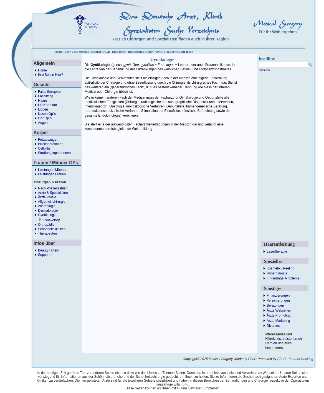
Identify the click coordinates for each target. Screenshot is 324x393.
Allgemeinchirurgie (51, 202)
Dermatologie (48, 210)
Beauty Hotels (48, 250)
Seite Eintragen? (182, 51)
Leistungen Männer (52, 170)
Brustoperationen (50, 144)
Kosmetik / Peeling (280, 268)
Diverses (273, 326)
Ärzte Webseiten (279, 310)
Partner (96, 51)
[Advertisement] (191, 171)
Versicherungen (278, 300)
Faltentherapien (49, 92)
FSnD (252, 359)
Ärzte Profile (47, 197)
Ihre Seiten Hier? (50, 75)
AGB (106, 51)
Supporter (45, 255)
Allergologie (46, 206)
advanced (264, 70)
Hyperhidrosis (277, 273)
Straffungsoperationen (54, 153)
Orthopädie (46, 225)
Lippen (43, 109)
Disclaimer (119, 51)
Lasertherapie (277, 251)
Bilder (149, 51)
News (158, 51)
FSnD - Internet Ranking (295, 359)
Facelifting (45, 96)
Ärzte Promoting (279, 315)
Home (58, 51)
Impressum (135, 51)
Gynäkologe (51, 220)
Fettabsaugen (48, 140)
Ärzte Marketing (278, 321)
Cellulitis (44, 148)
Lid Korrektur (47, 105)
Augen (43, 123)
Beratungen (275, 305)
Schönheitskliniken (51, 229)
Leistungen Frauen (52, 174)
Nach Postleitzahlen (52, 188)
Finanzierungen (278, 295)
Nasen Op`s (47, 114)
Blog (166, 51)
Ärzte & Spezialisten (53, 193)
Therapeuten (47, 233)
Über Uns (70, 51)
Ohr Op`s (45, 118)
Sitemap (84, 51)
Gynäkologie (47, 215)
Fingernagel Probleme (283, 278)
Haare (42, 100)
